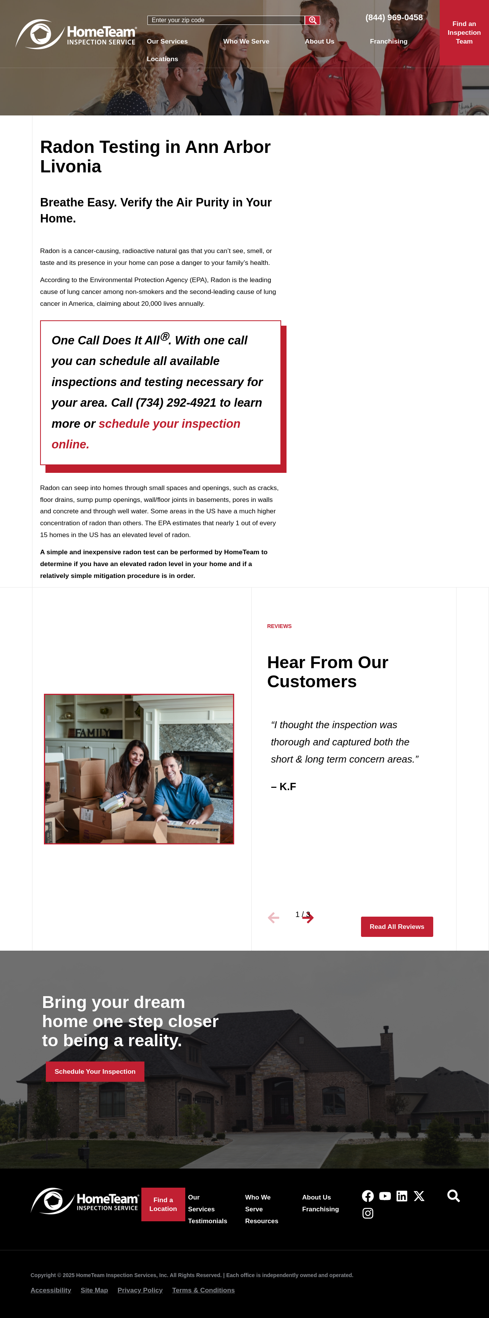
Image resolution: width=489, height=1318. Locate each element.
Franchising (389, 41)
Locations (164, 59)
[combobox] (226, 20)
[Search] (312, 20)
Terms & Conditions (203, 1290)
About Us (321, 41)
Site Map (94, 1290)
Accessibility (51, 1290)
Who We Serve (248, 41)
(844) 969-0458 (394, 17)
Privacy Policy (140, 1290)
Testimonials (207, 1221)
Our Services (169, 41)
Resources (262, 1221)
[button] (277, 914)
